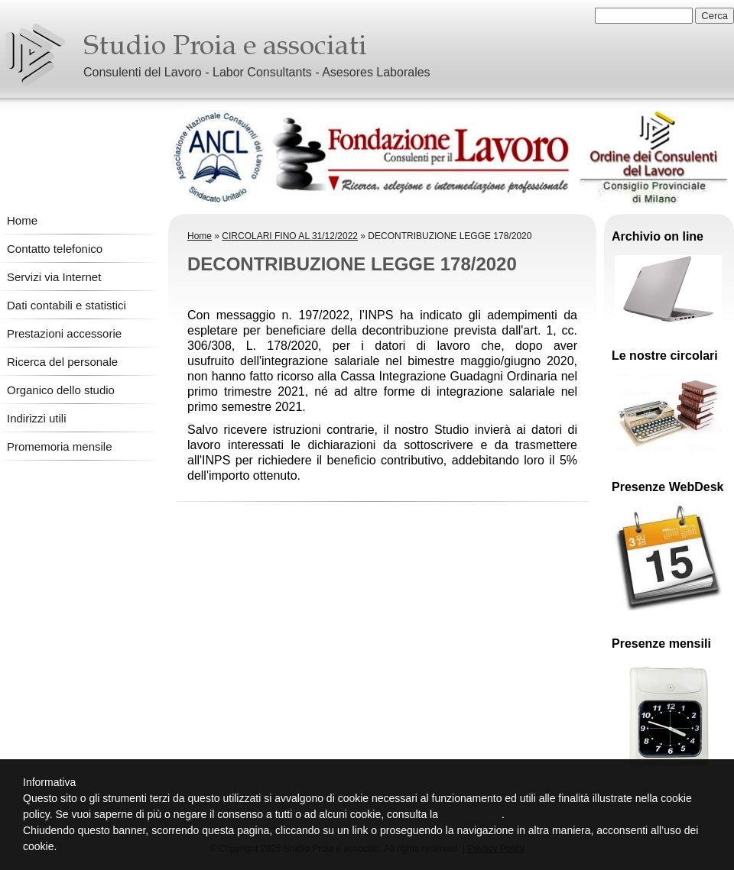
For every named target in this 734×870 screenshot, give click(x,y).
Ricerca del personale (62, 361)
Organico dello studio (61, 389)
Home (22, 220)
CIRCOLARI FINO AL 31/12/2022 (290, 236)
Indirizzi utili (37, 418)
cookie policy (471, 814)
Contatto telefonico (54, 248)
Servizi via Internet (54, 276)
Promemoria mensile (59, 446)
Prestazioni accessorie (64, 333)
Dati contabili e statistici (66, 305)
